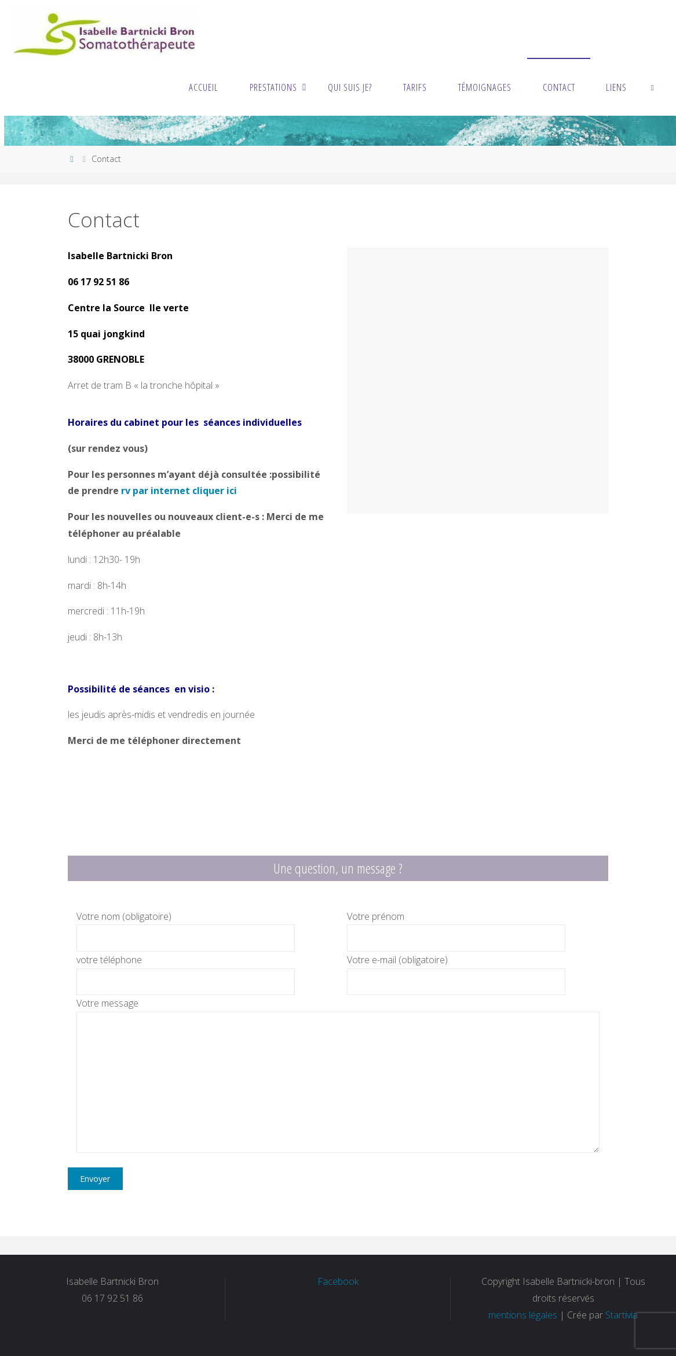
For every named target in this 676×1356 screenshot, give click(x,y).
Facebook (338, 1281)
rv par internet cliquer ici (179, 490)
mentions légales (522, 1315)
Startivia (621, 1315)
